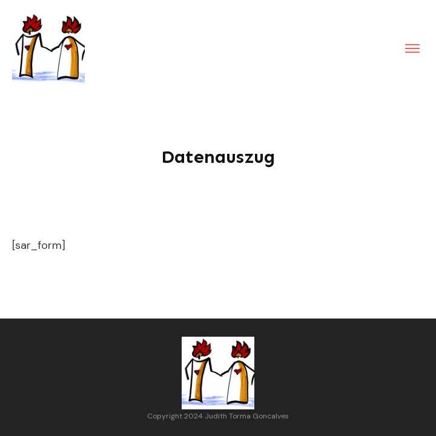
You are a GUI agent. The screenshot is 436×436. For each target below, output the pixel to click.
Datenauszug (218, 157)
